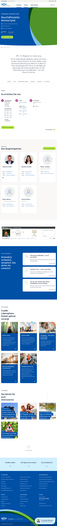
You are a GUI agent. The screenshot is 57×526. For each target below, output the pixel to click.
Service (26, 5)
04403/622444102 (9, 204)
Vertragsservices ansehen (28, 464)
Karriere (21, 503)
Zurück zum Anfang (28, 448)
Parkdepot (3, 481)
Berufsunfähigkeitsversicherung (7, 479)
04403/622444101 (25, 108)
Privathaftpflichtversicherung (7, 490)
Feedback (3, 505)
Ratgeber (39, 81)
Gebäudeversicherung (43, 483)
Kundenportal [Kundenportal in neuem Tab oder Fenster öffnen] (52, 1)
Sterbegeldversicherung (6, 488)
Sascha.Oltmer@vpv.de (29, 205)
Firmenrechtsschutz (43, 485)
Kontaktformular (42, 503)
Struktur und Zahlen (24, 499)
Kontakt (9, 81)
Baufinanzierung (23, 490)
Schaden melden (10, 464)
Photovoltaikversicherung (25, 488)
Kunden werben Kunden (6, 503)
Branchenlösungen (43, 488)
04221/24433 (46, 171)
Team (14, 81)
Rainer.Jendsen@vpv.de (48, 173)
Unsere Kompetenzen (23, 81)
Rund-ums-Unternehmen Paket (45, 477)
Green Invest (3, 483)
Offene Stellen (23, 505)
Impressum (33, 523)
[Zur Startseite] (5, 4)
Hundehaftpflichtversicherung (26, 485)
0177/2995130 (25, 114)
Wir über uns (22, 496)
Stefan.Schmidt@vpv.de (7, 28)
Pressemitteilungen (24, 501)
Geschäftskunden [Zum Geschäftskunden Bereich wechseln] (11, 1)
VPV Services (47, 81)
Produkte (18, 5)
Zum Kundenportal (46, 464)
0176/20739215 (28, 173)
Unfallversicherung (23, 479)
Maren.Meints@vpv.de (10, 205)
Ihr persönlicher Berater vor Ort (45, 505)
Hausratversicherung (24, 481)
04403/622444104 (28, 171)
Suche (52, 4)
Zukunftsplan (3, 485)
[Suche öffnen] (54, 5)
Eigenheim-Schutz (23, 483)
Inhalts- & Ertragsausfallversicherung (46, 481)
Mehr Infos (52, 238)
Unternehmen (34, 5)
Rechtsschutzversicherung (25, 477)
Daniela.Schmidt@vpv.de (30, 175)
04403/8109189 (25, 111)
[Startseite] (1, 47)
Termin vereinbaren (7, 37)
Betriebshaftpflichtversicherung (45, 479)
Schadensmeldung (4, 499)
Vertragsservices (4, 496)
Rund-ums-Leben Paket (6, 477)
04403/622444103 (28, 204)
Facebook (35, 106)
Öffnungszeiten (6, 26)
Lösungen (32, 81)
